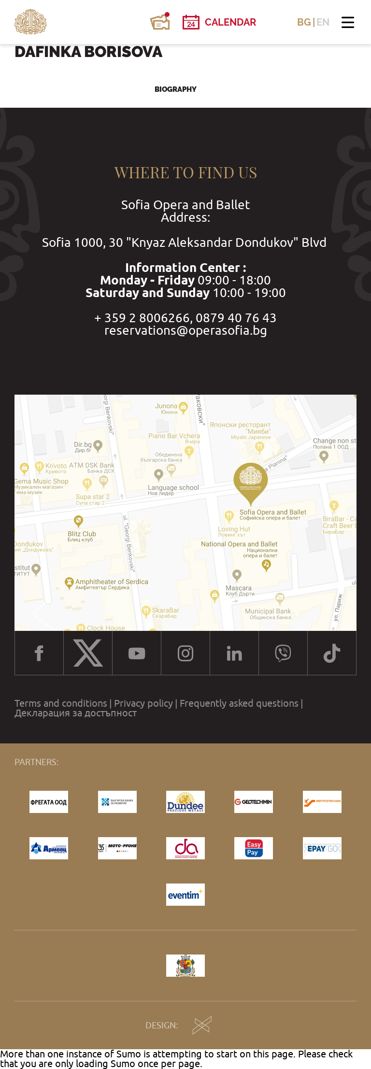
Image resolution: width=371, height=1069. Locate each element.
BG (304, 22)
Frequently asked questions (239, 703)
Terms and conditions (60, 703)
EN (322, 22)
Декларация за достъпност (75, 713)
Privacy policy (143, 703)
